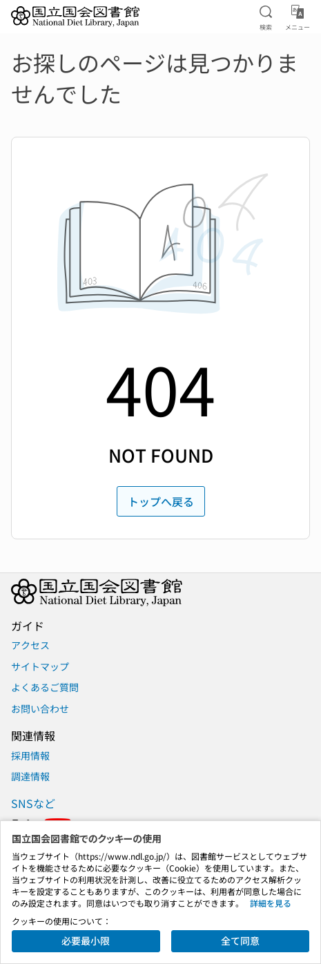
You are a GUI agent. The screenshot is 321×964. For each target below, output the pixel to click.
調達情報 (30, 776)
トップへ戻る (161, 501)
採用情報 (30, 755)
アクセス (30, 645)
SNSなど (33, 803)
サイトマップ (40, 666)
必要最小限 (85, 940)
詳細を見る (270, 903)
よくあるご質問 (45, 687)
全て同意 (240, 940)
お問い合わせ (40, 708)
